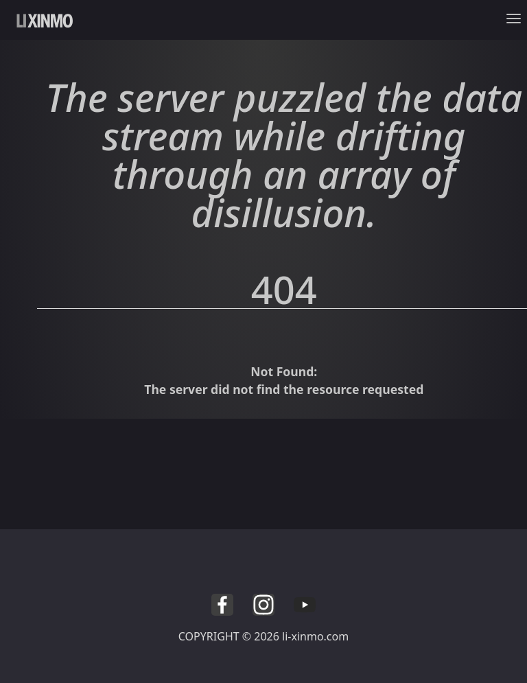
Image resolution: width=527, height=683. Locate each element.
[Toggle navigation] (516, 22)
